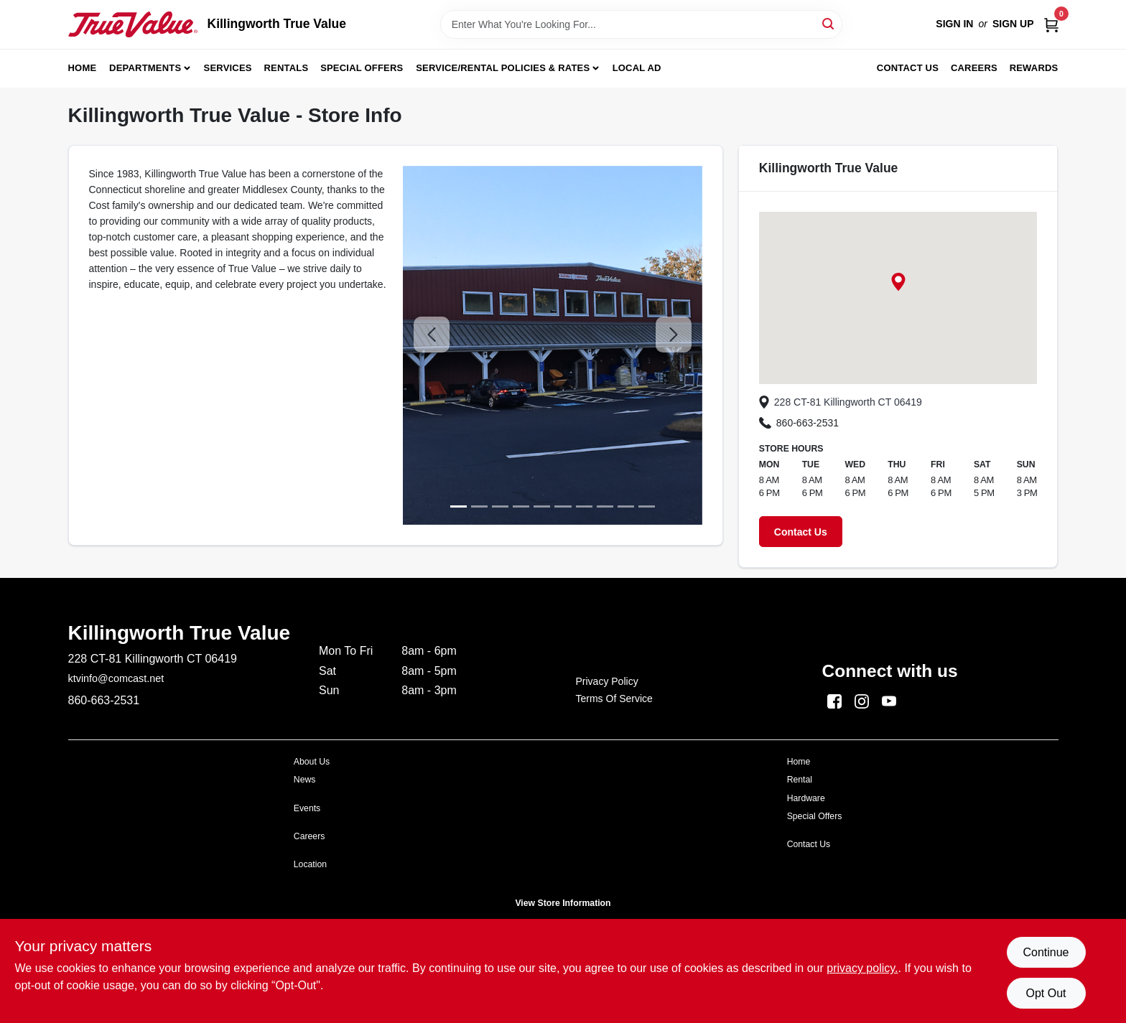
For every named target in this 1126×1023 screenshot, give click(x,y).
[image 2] (500, 506)
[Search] (829, 23)
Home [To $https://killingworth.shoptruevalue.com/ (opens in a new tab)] (799, 762)
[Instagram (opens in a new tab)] (862, 700)
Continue (1046, 952)
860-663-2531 (799, 423)
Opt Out (1045, 993)
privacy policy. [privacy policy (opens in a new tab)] (862, 968)
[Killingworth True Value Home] (132, 24)
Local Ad (637, 67)
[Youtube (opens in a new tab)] (889, 700)
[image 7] (605, 506)
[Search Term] (641, 24)
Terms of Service (614, 698)
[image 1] (479, 506)
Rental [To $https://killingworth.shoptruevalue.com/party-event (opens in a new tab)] (799, 780)
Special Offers (361, 67)
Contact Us (908, 67)
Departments (145, 67)
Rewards (1034, 67)
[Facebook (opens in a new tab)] (834, 700)
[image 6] (584, 506)
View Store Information (562, 903)
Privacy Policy (607, 681)
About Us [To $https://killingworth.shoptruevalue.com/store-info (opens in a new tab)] (312, 762)
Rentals (286, 67)
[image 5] (562, 506)
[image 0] (458, 506)
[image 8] (626, 506)
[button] (898, 282)
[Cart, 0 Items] (1051, 24)
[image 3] (521, 506)
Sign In (954, 23)
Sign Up (1013, 23)
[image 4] (542, 506)
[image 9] (646, 506)
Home (82, 67)
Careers (974, 67)
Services (228, 67)
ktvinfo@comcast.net (116, 678)
